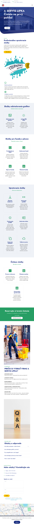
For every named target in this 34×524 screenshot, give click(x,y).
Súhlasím (17, 522)
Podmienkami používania (10, 499)
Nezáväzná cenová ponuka (17, 318)
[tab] (17, 446)
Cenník (7, 27)
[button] (17, 446)
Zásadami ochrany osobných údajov (16, 499)
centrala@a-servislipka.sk (6, 2)
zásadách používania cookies (17, 519)
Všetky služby (8, 51)
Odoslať (6, 495)
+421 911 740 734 (19, 2)
